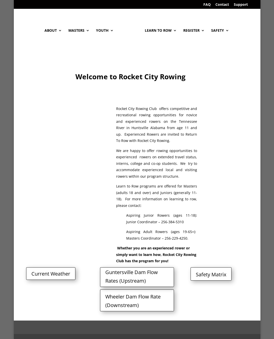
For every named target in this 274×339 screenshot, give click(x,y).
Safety (217, 31)
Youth (102, 31)
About (50, 31)
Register (191, 31)
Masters (76, 31)
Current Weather (50, 273)
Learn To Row (158, 31)
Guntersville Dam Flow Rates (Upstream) (131, 276)
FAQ (207, 5)
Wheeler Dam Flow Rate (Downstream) (133, 301)
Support (241, 5)
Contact (222, 5)
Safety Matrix (211, 274)
